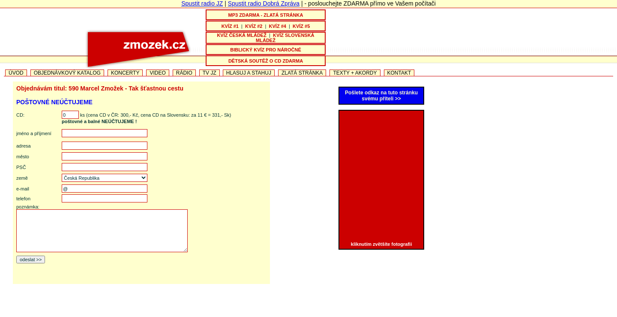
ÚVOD (16, 73)
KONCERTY (125, 73)
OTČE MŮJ (383, 314)
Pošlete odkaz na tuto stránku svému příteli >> (381, 96)
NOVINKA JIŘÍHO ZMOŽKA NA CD (142, 314)
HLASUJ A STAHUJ (248, 73)
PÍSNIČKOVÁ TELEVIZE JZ (58, 314)
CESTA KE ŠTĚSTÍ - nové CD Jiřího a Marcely (248, 314)
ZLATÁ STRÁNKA (302, 73)
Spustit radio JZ (202, 3)
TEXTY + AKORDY (355, 73)
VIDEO (157, 73)
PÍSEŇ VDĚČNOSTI (336, 314)
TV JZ (209, 73)
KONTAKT (399, 73)
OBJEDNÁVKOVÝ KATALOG (67, 73)
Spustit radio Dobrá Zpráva (264, 3)
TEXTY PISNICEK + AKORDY (461, 314)
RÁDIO (184, 73)
